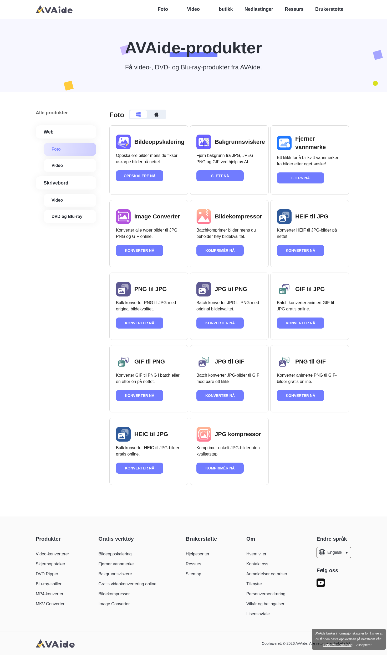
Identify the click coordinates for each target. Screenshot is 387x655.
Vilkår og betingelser (265, 604)
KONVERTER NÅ (139, 250)
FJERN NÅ (300, 178)
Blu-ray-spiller (49, 584)
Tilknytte (254, 584)
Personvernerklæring (266, 594)
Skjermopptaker (50, 564)
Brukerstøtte (329, 9)
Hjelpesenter (197, 554)
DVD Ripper (47, 574)
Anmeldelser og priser (266, 574)
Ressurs (294, 9)
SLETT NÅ (220, 176)
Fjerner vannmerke (116, 564)
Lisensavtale (258, 614)
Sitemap (193, 574)
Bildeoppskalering (114, 554)
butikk (226, 9)
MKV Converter (50, 604)
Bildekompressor (114, 594)
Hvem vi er (256, 554)
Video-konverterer (52, 554)
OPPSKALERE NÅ (140, 176)
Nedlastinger (259, 9)
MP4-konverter (49, 594)
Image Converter (114, 604)
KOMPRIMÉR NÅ (220, 250)
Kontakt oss (257, 564)
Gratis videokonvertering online (127, 584)
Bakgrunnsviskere (115, 574)
